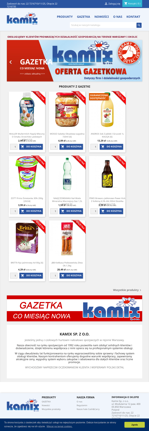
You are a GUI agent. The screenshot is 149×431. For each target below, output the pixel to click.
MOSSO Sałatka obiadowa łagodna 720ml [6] (67, 135)
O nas (117, 17)
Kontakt (133, 17)
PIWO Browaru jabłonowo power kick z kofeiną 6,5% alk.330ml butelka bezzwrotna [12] (107, 201)
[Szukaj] (102, 25)
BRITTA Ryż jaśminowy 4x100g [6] (27, 262)
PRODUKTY (65, 17)
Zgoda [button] (135, 425)
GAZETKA (83, 17)
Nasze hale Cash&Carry (88, 409)
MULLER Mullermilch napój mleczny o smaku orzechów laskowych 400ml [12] (27, 136)
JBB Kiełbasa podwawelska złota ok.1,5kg (67, 264)
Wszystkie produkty (127, 290)
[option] (74, 60)
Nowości (101, 17)
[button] (17, 60)
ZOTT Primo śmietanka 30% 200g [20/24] (27, 199)
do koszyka (31, 147)
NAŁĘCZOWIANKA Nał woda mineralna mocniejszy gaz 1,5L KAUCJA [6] (67, 201)
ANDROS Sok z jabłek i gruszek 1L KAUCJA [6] (107, 135)
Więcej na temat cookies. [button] (59, 426)
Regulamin (82, 405)
